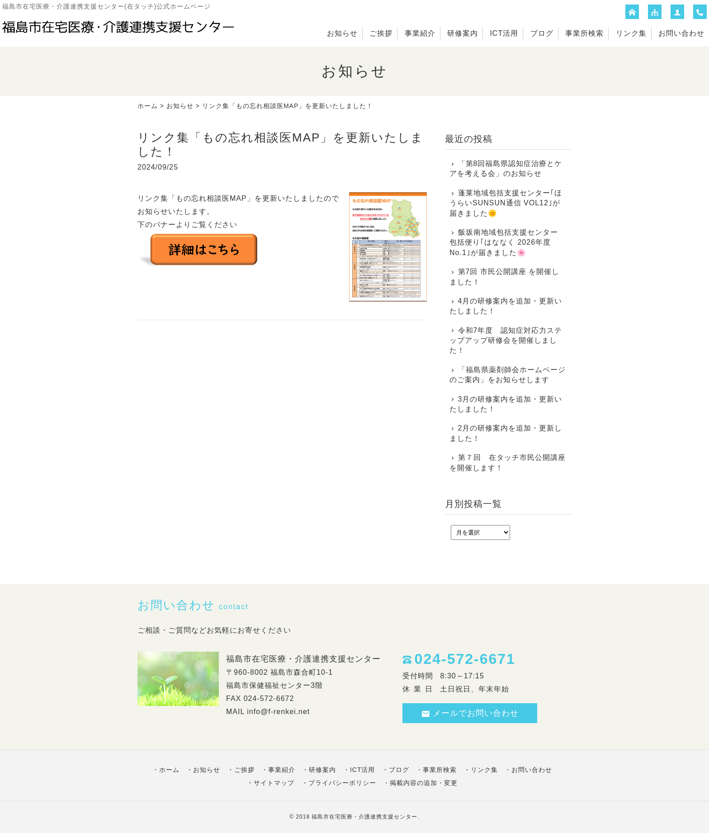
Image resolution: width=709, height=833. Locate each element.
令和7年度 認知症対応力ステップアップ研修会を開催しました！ (505, 341)
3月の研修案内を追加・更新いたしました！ (505, 404)
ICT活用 (504, 33)
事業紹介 (420, 33)
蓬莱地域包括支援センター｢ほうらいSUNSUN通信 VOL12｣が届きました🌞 (505, 203)
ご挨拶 (380, 33)
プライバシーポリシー (342, 782)
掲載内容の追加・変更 (424, 782)
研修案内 (462, 33)
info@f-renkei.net (278, 711)
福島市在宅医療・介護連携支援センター (364, 817)
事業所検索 (584, 33)
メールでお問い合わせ (470, 713)
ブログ (541, 33)
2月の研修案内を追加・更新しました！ (505, 433)
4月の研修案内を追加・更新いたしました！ (505, 306)
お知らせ (342, 33)
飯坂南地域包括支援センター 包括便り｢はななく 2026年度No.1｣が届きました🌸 (503, 242)
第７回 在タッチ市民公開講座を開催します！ (507, 462)
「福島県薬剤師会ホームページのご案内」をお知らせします (507, 374)
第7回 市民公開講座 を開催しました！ (504, 276)
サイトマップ (274, 782)
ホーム (147, 105)
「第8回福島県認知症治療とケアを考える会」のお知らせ (505, 168)
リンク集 (631, 33)
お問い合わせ (681, 33)
